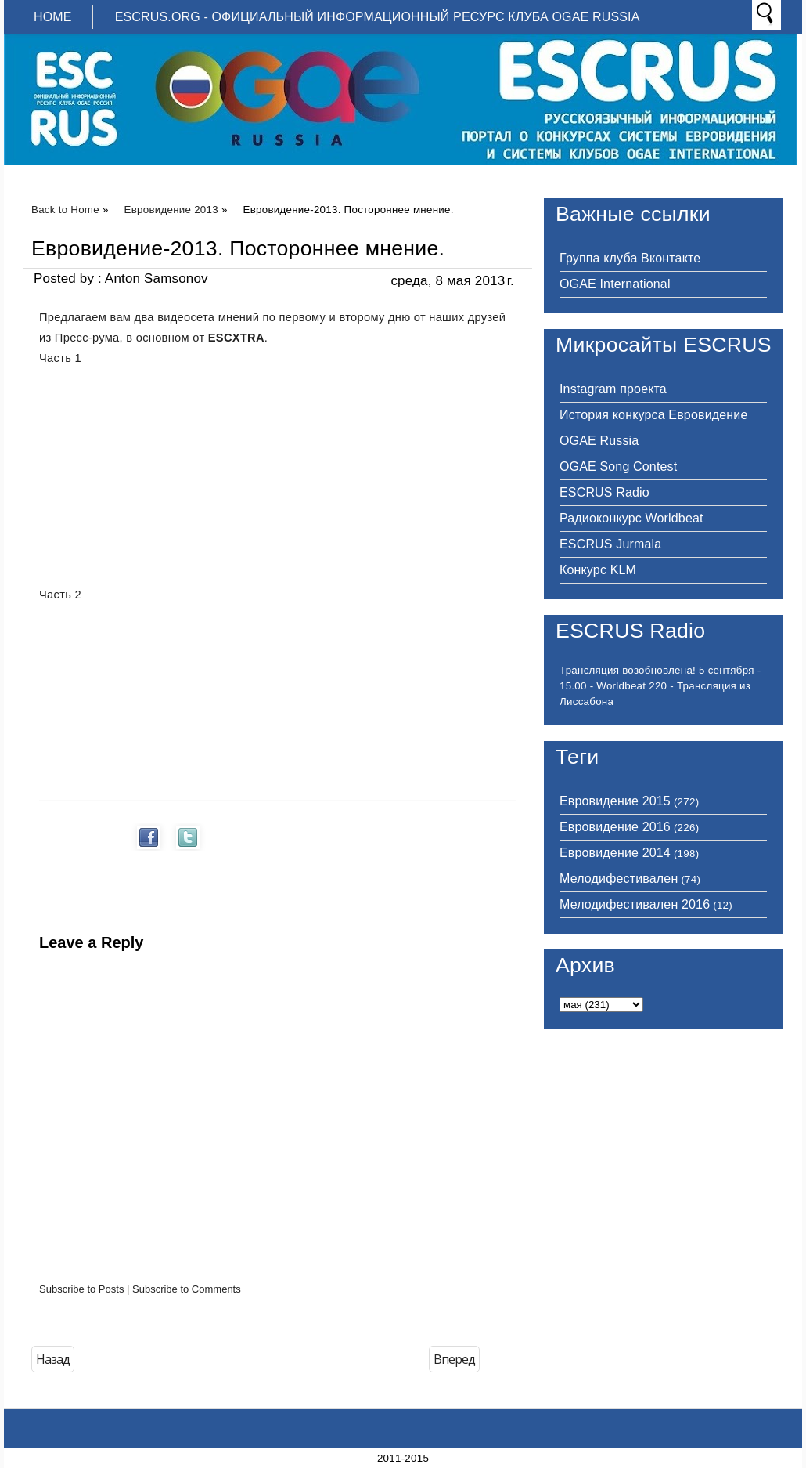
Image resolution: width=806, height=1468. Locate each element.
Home (53, 17)
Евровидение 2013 (171, 209)
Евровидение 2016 (615, 826)
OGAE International (615, 284)
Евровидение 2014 (615, 852)
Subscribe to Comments (186, 1289)
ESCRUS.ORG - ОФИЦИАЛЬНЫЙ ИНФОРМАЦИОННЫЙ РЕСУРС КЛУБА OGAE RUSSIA (377, 17)
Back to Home (65, 209)
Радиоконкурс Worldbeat (631, 518)
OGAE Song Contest (618, 466)
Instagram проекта (613, 389)
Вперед (454, 1359)
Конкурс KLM (598, 570)
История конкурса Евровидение (653, 414)
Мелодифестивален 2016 (635, 904)
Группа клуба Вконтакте (630, 258)
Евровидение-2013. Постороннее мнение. (237, 248)
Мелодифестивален (619, 878)
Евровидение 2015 (615, 801)
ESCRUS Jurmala (610, 544)
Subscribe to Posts (81, 1289)
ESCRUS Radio (604, 492)
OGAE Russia (599, 440)
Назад (53, 1359)
